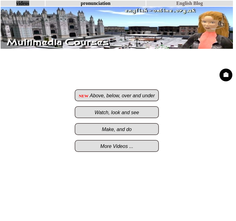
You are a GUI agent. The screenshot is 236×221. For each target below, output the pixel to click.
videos (23, 3)
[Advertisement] (117, 58)
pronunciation (96, 3)
